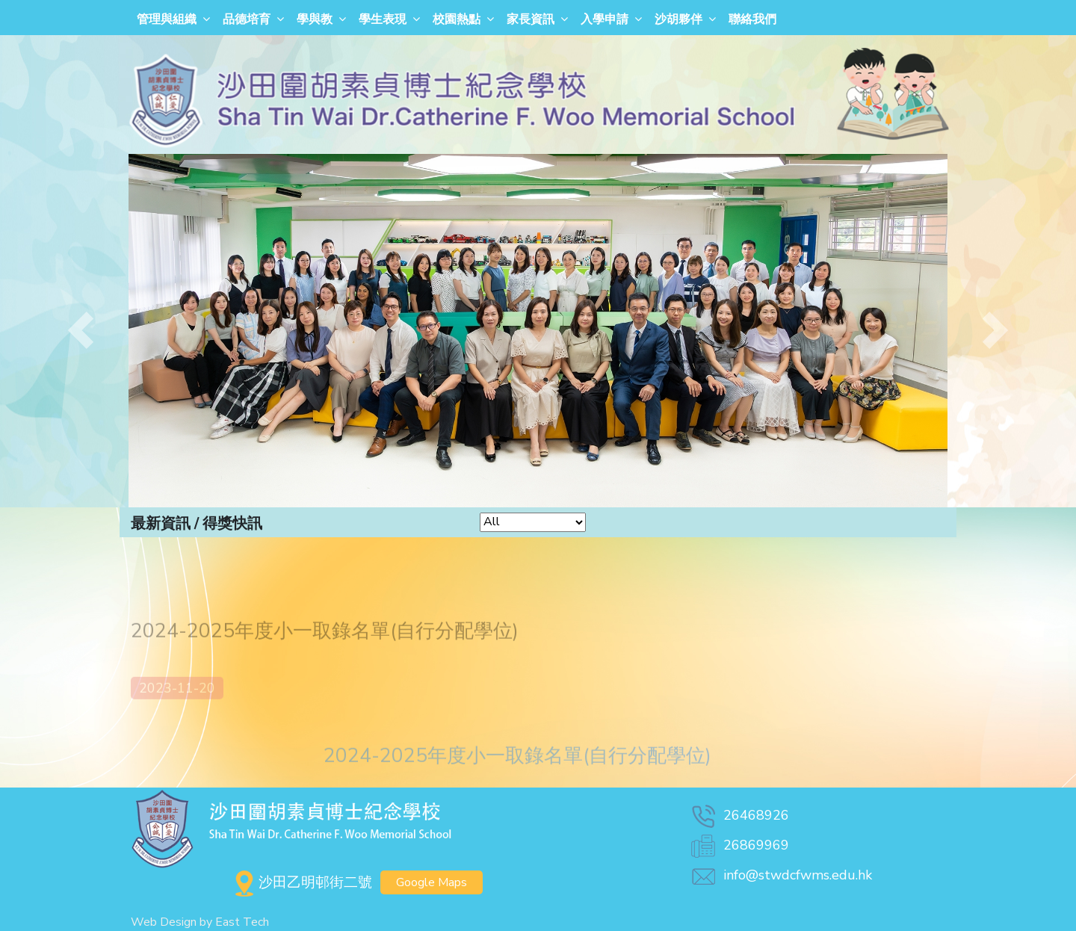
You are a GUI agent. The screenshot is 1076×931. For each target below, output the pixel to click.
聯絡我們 (752, 19)
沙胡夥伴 (678, 19)
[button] (80, 330)
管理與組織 (167, 19)
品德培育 (246, 19)
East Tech (242, 922)
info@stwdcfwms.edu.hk (780, 875)
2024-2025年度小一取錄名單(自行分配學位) (517, 771)
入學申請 (604, 19)
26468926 (739, 815)
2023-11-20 (177, 704)
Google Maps (431, 882)
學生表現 (382, 19)
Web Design (164, 922)
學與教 (315, 19)
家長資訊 (530, 19)
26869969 (739, 845)
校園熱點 (456, 19)
